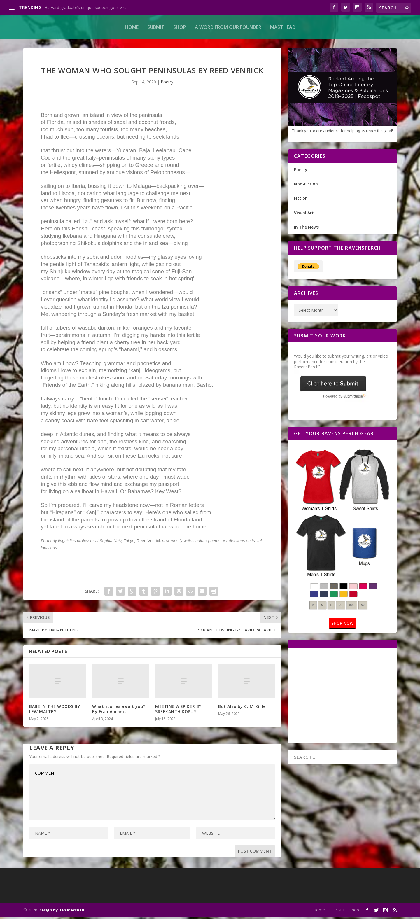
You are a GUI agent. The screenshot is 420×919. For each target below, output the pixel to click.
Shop (179, 27)
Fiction (301, 200)
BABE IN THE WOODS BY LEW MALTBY (54, 711)
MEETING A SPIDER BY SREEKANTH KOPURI (178, 711)
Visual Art (304, 215)
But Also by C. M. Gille (242, 708)
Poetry (167, 84)
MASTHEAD (282, 27)
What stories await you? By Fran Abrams (119, 711)
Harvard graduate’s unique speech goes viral (85, 7)
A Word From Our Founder (228, 27)
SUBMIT (155, 27)
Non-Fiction (306, 186)
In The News (306, 229)
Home (132, 27)
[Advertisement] (343, 697)
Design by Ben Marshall (61, 912)
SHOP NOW (342, 625)
